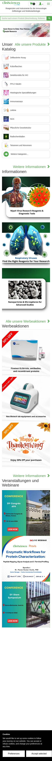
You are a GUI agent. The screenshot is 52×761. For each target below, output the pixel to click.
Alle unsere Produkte (32, 44)
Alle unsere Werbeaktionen (28, 321)
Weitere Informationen (31, 167)
